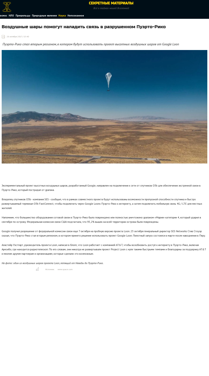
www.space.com (65, 269)
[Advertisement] (63, 174)
